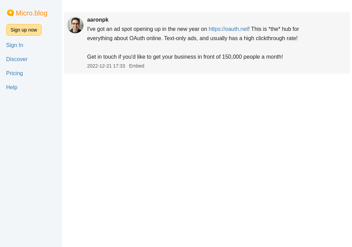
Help (12, 87)
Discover (17, 59)
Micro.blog (31, 13)
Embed (136, 66)
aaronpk (97, 20)
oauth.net (228, 29)
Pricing (14, 73)
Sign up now (24, 30)
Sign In (14, 45)
